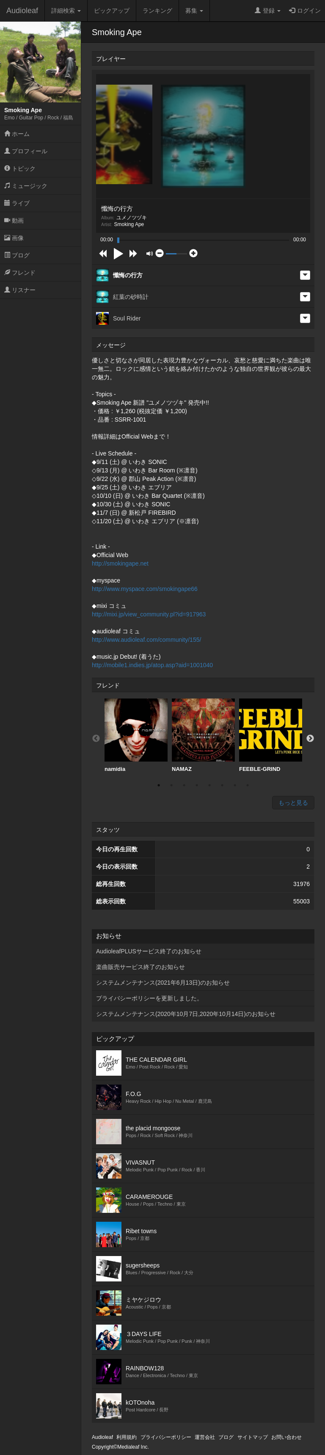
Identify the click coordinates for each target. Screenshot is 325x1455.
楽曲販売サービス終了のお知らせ (140, 967)
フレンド (20, 272)
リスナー (20, 290)
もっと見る (293, 802)
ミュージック (25, 185)
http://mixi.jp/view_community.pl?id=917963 (149, 614)
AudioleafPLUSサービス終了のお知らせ (148, 951)
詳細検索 (66, 10)
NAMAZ (203, 735)
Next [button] (310, 738)
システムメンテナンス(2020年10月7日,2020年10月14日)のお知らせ (185, 1013)
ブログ (17, 255)
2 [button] (171, 785)
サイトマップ (252, 1437)
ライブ (17, 203)
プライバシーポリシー (165, 1437)
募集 (194, 10)
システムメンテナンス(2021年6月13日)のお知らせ (163, 982)
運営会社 (205, 1437)
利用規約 (126, 1437)
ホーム (17, 133)
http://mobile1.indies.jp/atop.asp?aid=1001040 (152, 665)
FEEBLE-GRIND (270, 735)
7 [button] (235, 785)
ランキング (157, 10)
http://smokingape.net (120, 563)
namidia (136, 735)
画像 (14, 238)
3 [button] (184, 785)
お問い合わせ (286, 1437)
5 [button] (209, 785)
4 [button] (197, 785)
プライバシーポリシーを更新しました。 (149, 998)
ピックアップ (111, 10)
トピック (20, 168)
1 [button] (158, 785)
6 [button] (222, 785)
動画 (14, 220)
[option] (136, 736)
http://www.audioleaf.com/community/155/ (146, 639)
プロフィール (25, 151)
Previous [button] (96, 738)
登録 (268, 10)
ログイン (305, 10)
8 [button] (247, 785)
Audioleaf (22, 10)
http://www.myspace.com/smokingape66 (145, 588)
